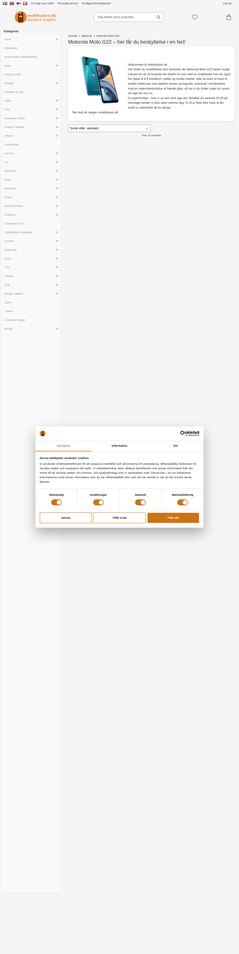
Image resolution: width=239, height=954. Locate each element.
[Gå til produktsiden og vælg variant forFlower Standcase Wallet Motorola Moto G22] (88, 371)
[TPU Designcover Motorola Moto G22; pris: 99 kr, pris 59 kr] (88, 654)
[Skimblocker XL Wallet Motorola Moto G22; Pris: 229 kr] (88, 172)
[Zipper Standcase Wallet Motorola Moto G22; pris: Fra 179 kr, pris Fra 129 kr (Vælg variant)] (215, 253)
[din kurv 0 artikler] (229, 17)
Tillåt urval (120, 517)
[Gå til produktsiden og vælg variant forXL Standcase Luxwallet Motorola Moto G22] (88, 291)
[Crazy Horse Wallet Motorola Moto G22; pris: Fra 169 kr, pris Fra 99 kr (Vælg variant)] (172, 333)
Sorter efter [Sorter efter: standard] (84, 128)
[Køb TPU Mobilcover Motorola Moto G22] (88, 531)
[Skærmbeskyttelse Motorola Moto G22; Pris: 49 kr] (130, 413)
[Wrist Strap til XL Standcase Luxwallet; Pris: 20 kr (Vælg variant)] (130, 253)
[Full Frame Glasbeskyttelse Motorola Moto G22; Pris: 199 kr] (88, 413)
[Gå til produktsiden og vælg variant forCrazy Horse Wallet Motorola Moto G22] (172, 371)
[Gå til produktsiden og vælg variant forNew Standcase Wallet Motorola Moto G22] (130, 371)
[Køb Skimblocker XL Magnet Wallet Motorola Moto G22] (172, 210)
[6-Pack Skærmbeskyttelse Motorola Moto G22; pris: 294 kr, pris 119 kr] (172, 413)
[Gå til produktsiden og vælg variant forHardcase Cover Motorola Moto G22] (88, 932)
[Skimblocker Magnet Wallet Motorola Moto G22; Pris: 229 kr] (130, 172)
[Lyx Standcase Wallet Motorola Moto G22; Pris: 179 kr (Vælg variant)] (172, 253)
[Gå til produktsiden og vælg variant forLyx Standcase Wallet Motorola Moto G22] (172, 291)
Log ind (227, 3)
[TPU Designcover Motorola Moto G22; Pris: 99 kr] (130, 654)
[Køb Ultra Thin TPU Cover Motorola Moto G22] (214, 451)
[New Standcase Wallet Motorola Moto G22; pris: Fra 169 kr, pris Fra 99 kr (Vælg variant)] (130, 333)
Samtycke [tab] (63, 445)
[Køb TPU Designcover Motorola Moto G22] (88, 692)
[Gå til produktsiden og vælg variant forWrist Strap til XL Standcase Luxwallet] (130, 291)
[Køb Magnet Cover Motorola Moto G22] (214, 210)
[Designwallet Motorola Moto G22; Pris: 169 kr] (130, 574)
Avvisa (65, 517)
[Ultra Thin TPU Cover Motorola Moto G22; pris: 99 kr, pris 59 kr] (215, 413)
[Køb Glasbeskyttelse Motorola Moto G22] (214, 371)
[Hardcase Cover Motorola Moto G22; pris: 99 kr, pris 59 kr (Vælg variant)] (88, 894)
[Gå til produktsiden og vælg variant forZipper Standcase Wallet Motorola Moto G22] (214, 291)
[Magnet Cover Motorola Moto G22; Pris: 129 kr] (215, 172)
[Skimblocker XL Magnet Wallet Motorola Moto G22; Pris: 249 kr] (172, 172)
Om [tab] (175, 445)
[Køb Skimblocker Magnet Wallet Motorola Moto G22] (130, 210)
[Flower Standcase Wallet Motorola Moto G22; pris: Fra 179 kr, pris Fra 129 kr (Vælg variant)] (88, 333)
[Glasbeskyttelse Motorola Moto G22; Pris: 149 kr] (215, 333)
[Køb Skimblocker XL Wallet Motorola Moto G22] (88, 210)
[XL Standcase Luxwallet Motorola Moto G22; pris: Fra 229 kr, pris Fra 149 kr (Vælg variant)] (88, 253)
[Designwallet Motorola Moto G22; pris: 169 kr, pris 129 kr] (215, 493)
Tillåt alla (173, 517)
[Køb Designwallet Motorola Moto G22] (130, 531)
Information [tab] (119, 445)
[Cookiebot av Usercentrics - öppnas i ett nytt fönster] (183, 433)
